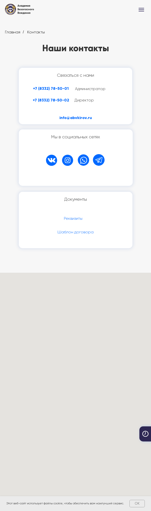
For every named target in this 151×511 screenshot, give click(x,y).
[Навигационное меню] (141, 9)
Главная (12, 32)
